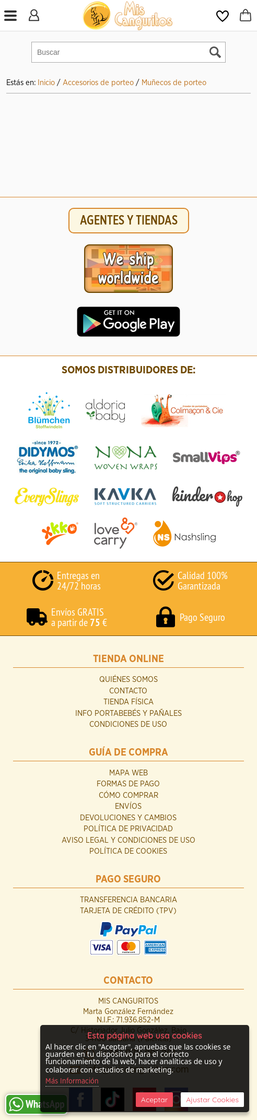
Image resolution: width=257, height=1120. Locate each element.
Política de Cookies (128, 851)
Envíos (128, 806)
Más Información (72, 1081)
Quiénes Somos (128, 679)
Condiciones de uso (128, 724)
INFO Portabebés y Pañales (128, 713)
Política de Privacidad (128, 829)
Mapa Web (128, 773)
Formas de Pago (128, 784)
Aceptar (154, 1099)
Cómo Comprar (128, 795)
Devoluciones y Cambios (128, 818)
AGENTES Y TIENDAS (129, 220)
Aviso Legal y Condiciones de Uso (128, 840)
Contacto (128, 691)
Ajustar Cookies (212, 1099)
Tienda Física (128, 702)
